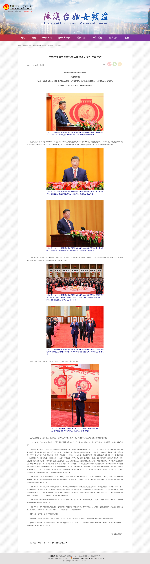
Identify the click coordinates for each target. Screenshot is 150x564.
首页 (23, 37)
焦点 (33, 37)
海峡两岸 (113, 37)
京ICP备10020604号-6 (97, 558)
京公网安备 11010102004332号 (81, 558)
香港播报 (82, 37)
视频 (126, 37)
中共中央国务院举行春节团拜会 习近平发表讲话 (47, 45)
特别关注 (47, 37)
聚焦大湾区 (64, 37)
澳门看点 (97, 37)
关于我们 (52, 556)
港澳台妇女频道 (22, 45)
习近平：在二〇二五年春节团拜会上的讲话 (52, 543)
